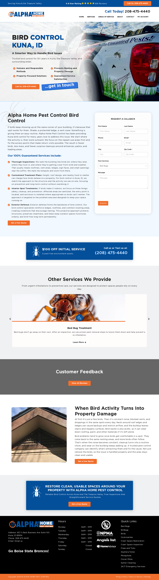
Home (81, 17)
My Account (143, 17)
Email (127, 138)
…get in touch (59, 86)
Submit (103, 203)
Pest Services (103, 161)
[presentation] (115, 199)
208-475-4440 (137, 11)
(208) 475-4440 (111, 253)
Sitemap (147, 577)
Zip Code (128, 149)
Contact (130, 17)
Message (101, 172)
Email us (18, 541)
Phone (100, 138)
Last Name (128, 126)
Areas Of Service (106, 17)
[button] (10, 319)
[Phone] (110, 143)
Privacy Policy (121, 577)
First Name (102, 126)
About (120, 17)
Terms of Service (135, 577)
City (99, 149)
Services (91, 17)
